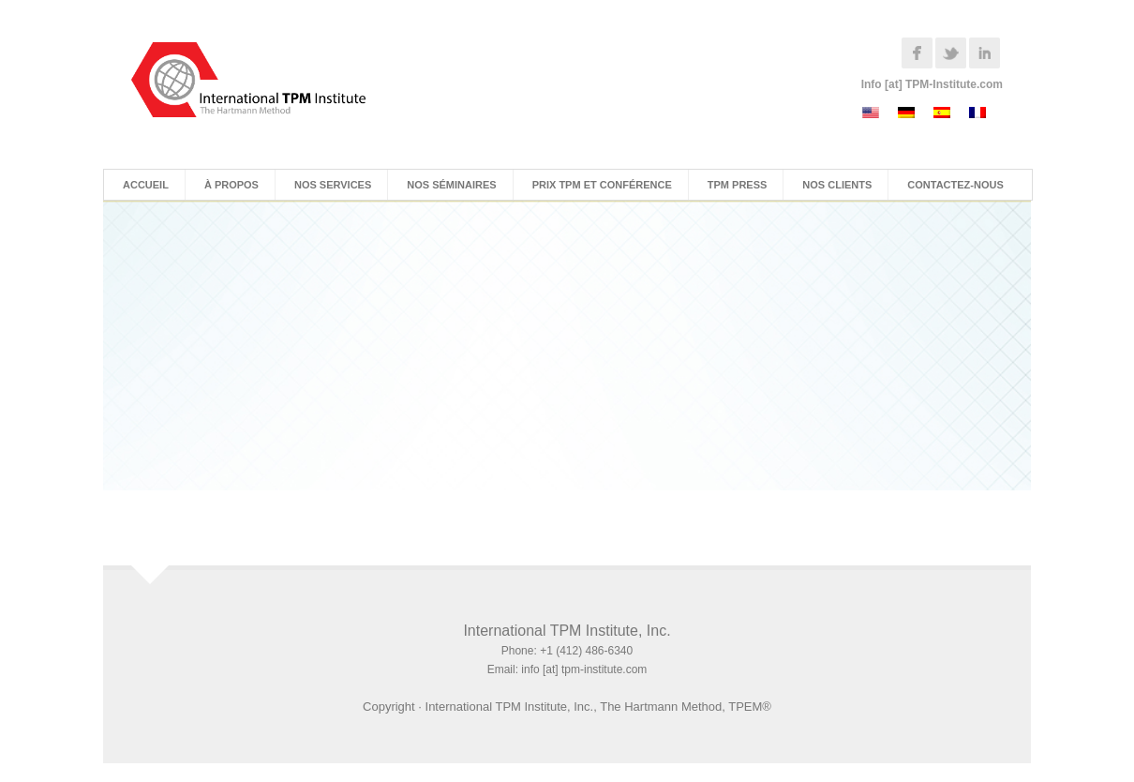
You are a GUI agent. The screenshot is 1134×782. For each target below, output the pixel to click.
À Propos (231, 184)
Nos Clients (837, 184)
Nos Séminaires (451, 184)
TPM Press (738, 184)
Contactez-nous (955, 184)
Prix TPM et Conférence (602, 184)
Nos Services (332, 184)
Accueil (146, 184)
